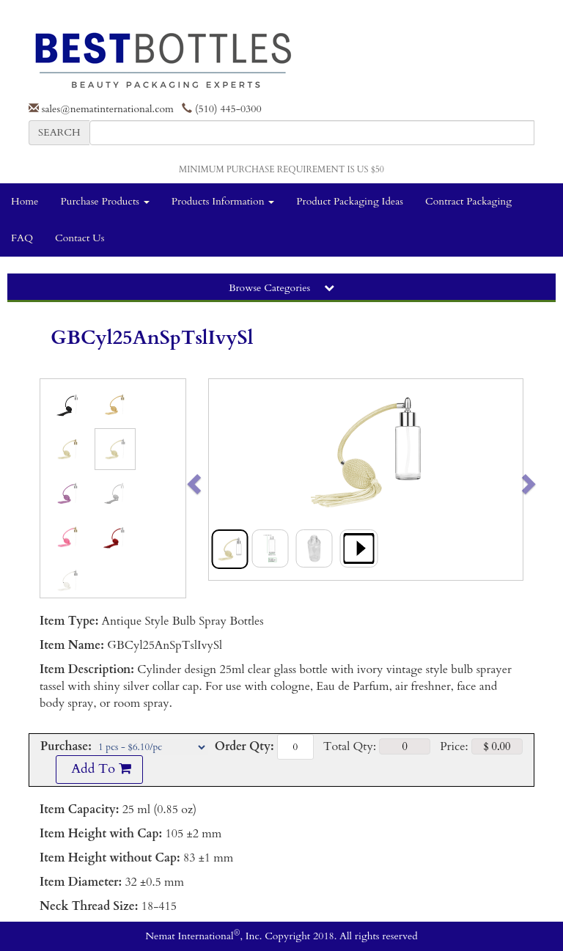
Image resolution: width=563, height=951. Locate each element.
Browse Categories (281, 288)
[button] (224, 479)
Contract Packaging (468, 201)
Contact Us (79, 238)
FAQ (22, 238)
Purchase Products (104, 201)
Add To (98, 769)
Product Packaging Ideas (349, 201)
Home (24, 201)
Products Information (223, 201)
